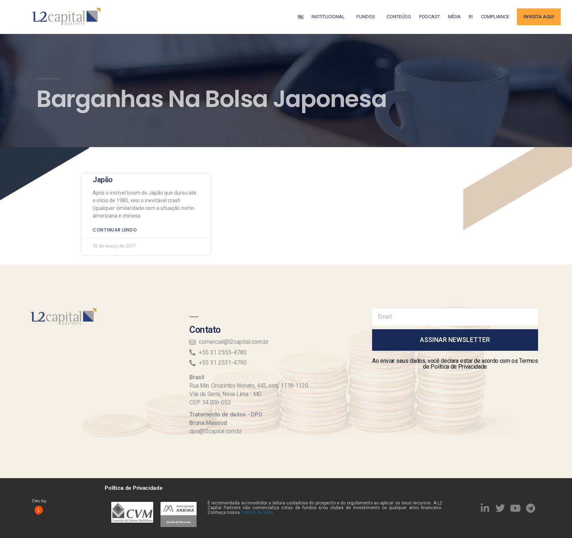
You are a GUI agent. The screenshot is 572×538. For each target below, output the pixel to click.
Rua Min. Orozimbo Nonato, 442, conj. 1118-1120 (248, 385)
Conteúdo (399, 16)
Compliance (495, 16)
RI (471, 16)
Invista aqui (538, 16)
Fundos (367, 16)
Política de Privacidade (133, 488)
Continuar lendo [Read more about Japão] (115, 214)
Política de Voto (257, 512)
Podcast (429, 16)
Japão (103, 164)
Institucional (330, 16)
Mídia (454, 16)
